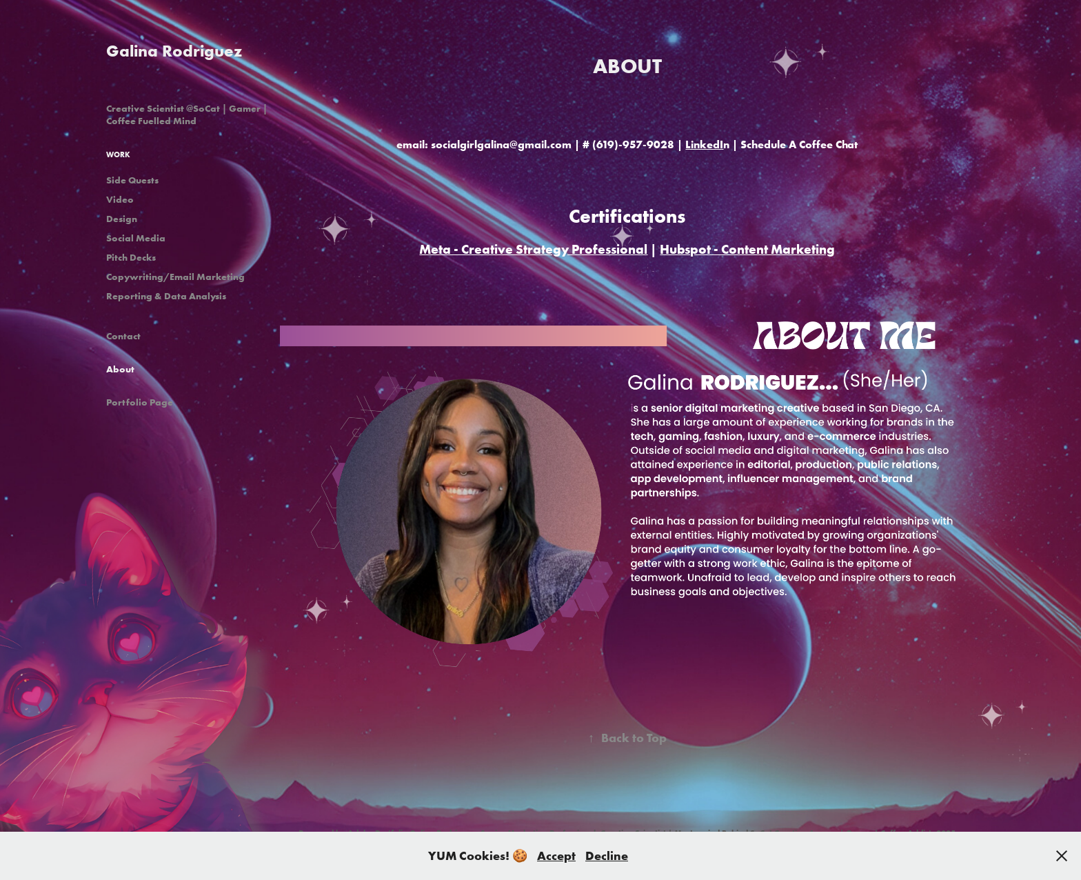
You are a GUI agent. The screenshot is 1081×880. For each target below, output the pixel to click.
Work (118, 154)
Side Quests (132, 180)
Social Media (135, 238)
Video (120, 199)
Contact (123, 336)
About (120, 369)
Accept (556, 855)
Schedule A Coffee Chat (799, 144)
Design (121, 218)
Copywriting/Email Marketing (175, 276)
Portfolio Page (139, 402)
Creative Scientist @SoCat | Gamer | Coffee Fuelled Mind (186, 114)
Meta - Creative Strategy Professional (533, 249)
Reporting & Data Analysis (166, 296)
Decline (606, 855)
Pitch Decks (131, 257)
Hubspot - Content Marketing (747, 249)
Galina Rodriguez (174, 51)
